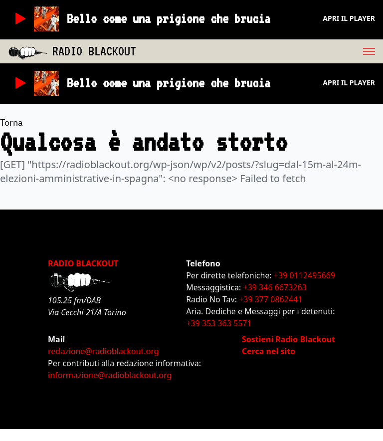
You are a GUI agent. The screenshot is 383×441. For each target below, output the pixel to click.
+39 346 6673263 (275, 287)
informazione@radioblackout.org (110, 375)
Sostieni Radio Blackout (288, 339)
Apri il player (349, 18)
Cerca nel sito (268, 351)
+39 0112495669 (304, 275)
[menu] (259, 51)
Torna (11, 122)
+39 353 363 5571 (218, 323)
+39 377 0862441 (270, 299)
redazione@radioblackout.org (103, 351)
